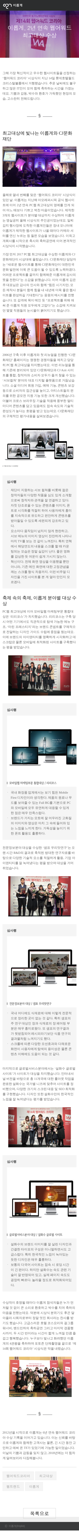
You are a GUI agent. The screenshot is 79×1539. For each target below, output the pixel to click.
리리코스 (17, 616)
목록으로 (39, 1513)
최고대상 (46, 1475)
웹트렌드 (13, 1486)
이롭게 (34, 1486)
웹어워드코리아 (18, 1475)
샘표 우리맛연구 (55, 847)
